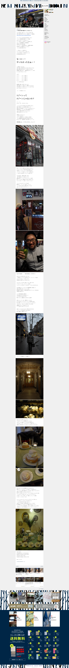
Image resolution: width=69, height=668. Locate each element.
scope (45, 23)
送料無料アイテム (47, 15)
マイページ (46, 38)
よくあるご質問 (47, 37)
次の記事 (17, 566)
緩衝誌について (47, 33)
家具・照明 (46, 19)
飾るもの (46, 20)
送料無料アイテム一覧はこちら (17, 659)
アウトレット (46, 14)
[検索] (45, 39)
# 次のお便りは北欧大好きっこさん (21, 561)
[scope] (16, 6)
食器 (45, 17)
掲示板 (45, 34)
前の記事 (42, 566)
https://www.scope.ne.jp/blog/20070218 (24, 35)
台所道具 (46, 18)
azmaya (46, 24)
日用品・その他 (47, 21)
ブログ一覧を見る (41, 588)
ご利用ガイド (46, 36)
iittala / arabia (46, 25)
